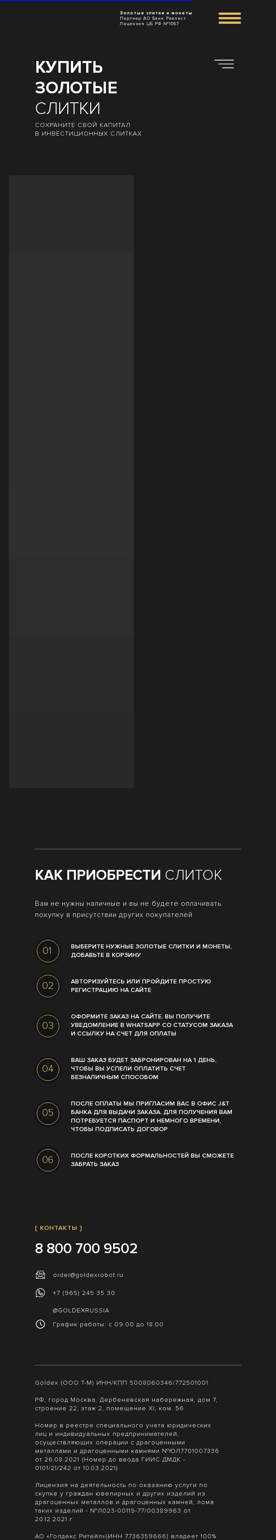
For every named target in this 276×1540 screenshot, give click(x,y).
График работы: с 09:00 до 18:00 (108, 1324)
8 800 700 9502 (86, 1249)
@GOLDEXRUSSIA (81, 1310)
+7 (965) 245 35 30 (84, 1293)
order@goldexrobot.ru (88, 1275)
